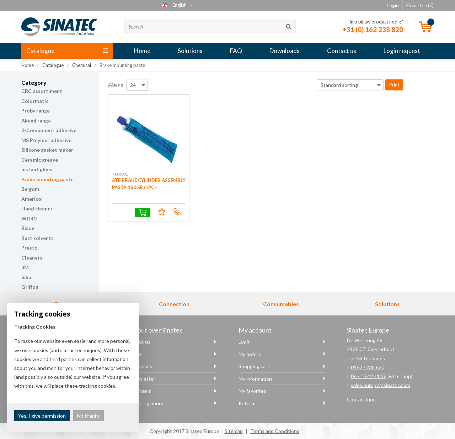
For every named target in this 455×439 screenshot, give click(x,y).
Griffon (29, 287)
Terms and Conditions (274, 431)
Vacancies (141, 366)
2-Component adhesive (48, 130)
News (136, 354)
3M (25, 267)
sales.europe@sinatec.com (380, 385)
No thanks (88, 416)
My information (255, 379)
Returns (248, 403)
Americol (32, 199)
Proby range (35, 111)
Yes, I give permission (42, 416)
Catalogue (67, 50)
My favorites (252, 391)
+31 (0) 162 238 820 (372, 29)
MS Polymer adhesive (46, 140)
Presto (29, 248)
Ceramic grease (39, 160)
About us (140, 342)
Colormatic (34, 101)
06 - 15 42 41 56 (368, 376)
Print (394, 85)
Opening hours (146, 403)
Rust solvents (37, 238)
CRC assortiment (41, 91)
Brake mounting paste (47, 179)
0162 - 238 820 (367, 367)
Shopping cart (254, 366)
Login (245, 342)
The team (140, 391)
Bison (27, 228)
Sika (26, 277)
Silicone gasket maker (47, 150)
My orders (250, 354)
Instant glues (36, 169)
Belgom (30, 189)
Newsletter (142, 379)
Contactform (361, 399)
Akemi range (36, 120)
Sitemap (234, 431)
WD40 (28, 218)
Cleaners (31, 258)
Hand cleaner (37, 208)
